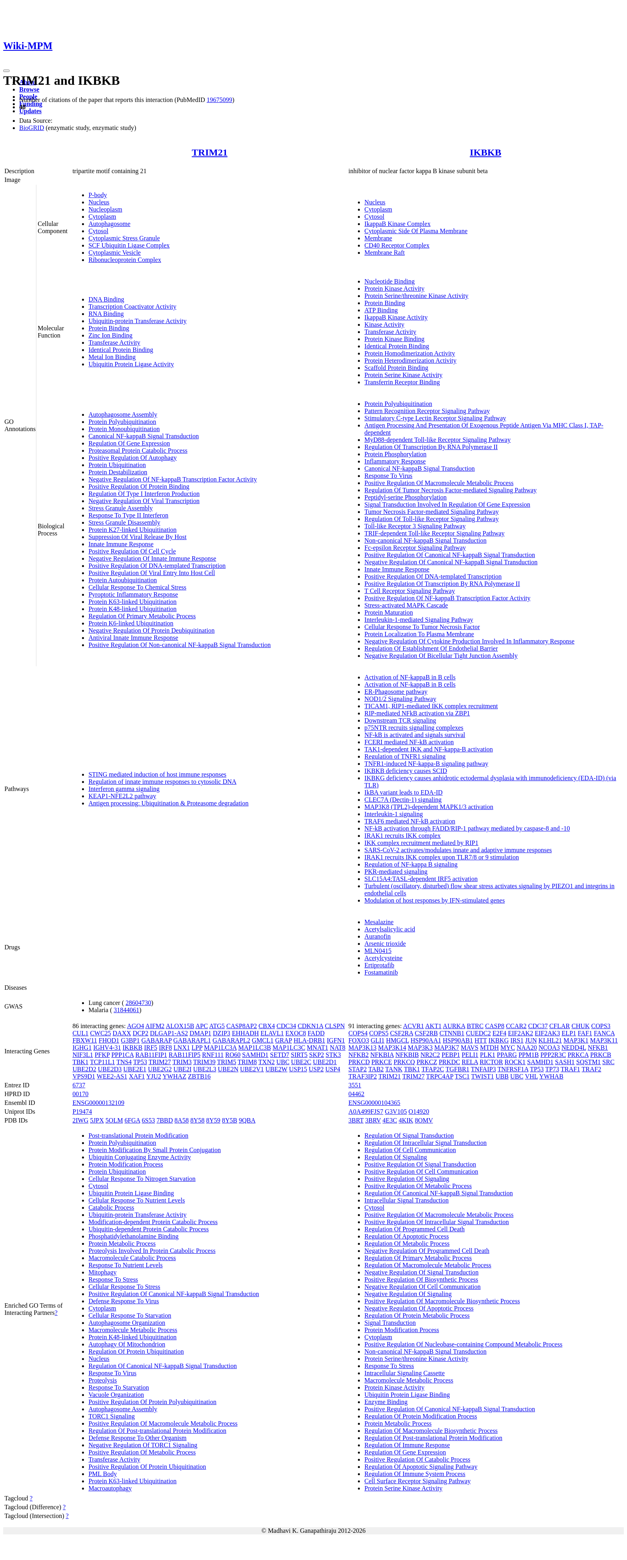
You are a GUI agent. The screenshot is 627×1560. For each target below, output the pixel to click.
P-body (97, 195)
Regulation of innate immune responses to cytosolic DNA (162, 781)
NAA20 (527, 1047)
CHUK (580, 1026)
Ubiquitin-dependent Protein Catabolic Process (148, 1229)
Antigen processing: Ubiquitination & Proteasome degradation (168, 803)
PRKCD (358, 1062)
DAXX (122, 1033)
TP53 (140, 1062)
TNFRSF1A (512, 1069)
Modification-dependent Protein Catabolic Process (153, 1221)
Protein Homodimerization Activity (409, 353)
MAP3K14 (392, 1047)
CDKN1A (310, 1026)
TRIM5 (226, 1062)
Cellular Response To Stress (124, 1286)
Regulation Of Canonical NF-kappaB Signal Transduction (162, 1365)
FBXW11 (84, 1040)
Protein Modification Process (125, 1164)
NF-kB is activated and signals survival (414, 734)
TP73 (552, 1069)
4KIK (406, 1120)
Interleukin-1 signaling (393, 814)
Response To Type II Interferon (128, 515)
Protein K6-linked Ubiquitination (130, 623)
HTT (481, 1040)
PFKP (102, 1054)
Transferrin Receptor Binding (402, 382)
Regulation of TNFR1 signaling (404, 756)
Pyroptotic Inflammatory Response (133, 594)
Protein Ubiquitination (117, 464)
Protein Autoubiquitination (122, 580)
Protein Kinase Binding (394, 339)
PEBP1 (450, 1054)
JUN (531, 1040)
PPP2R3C (553, 1054)
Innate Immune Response (121, 544)
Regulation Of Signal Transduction (409, 1135)
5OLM (114, 1120)
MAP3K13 (362, 1047)
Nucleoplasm (105, 209)
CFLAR (559, 1026)
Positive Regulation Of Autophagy (132, 457)
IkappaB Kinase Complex (397, 223)
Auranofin (377, 936)
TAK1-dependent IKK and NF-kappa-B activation (428, 749)
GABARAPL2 (231, 1040)
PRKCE (381, 1062)
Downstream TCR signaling (400, 720)
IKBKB (485, 152)
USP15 (298, 1069)
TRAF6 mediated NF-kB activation (409, 821)
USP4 (332, 1069)
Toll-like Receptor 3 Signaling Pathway (414, 526)
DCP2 (140, 1033)
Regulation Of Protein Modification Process (420, 1416)
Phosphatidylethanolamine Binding (133, 1236)
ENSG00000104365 (374, 1102)
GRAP (283, 1040)
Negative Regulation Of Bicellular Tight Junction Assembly (440, 655)
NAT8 (337, 1047)
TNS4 (124, 1062)
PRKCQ (404, 1062)
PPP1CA (122, 1054)
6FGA (132, 1120)
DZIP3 (221, 1033)
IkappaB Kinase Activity (395, 317)
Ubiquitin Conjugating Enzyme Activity (139, 1157)
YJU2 (153, 1076)
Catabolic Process (111, 1207)
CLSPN (335, 1026)
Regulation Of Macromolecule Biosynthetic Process (430, 1430)
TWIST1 (482, 1076)
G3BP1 (130, 1040)
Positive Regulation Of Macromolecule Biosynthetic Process (442, 1301)
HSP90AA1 (426, 1040)
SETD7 (279, 1054)
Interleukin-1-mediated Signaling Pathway (418, 619)
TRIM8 (247, 1062)
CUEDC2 (478, 1033)
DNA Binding (106, 299)
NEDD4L (573, 1047)
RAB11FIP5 (184, 1054)
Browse (29, 89)
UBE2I (183, 1069)
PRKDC (449, 1062)
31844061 (126, 1010)
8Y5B (229, 1120)
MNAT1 (317, 1047)
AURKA (454, 1026)
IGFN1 (336, 1040)
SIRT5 (299, 1054)
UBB (502, 1076)
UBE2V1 (252, 1069)
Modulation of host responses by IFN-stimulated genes (434, 900)
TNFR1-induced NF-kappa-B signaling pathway (426, 763)
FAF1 (585, 1033)
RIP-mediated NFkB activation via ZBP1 (417, 713)
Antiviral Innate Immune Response (133, 637)
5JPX (97, 1120)
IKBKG (499, 1040)
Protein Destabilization (117, 472)
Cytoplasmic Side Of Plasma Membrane (415, 231)
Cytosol (98, 231)
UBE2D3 (110, 1069)
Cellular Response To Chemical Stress (137, 587)
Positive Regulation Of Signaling (406, 1178)
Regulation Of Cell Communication (410, 1150)
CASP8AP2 (241, 1026)
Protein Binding (108, 328)
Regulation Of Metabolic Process (406, 1243)
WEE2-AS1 (112, 1076)
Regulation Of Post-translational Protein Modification (157, 1430)
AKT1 (433, 1026)
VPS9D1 (83, 1076)
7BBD (164, 1120)
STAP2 (357, 1069)
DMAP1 (200, 1033)
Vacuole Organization (116, 1394)
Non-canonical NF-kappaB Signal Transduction (425, 540)
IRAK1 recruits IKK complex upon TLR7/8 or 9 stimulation (441, 857)
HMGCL (397, 1040)
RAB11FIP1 (151, 1054)
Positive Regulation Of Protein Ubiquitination (147, 1466)
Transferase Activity (114, 342)
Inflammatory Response (394, 461)
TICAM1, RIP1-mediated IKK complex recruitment (431, 706)
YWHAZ (174, 1076)
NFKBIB (407, 1054)
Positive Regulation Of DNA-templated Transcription (157, 565)
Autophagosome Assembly (122, 414)
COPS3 (601, 1026)
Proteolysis (102, 1380)
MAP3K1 (575, 1040)
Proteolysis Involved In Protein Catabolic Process (152, 1250)
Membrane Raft (384, 252)
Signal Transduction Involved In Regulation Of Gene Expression (447, 504)
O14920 (419, 1111)
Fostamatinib (381, 972)
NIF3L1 (82, 1054)
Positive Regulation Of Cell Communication (421, 1171)
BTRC (475, 1026)
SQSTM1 (588, 1062)
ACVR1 (413, 1026)
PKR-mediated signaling (395, 871)
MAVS (469, 1047)
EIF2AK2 (520, 1033)
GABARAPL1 (192, 1040)
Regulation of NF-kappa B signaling (410, 864)
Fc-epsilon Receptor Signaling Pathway (415, 547)
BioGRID (31, 127)
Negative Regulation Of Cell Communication (422, 1286)
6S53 (148, 1120)
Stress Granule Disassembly (124, 522)
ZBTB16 (199, 1076)
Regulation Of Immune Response (407, 1445)
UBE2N (228, 1069)
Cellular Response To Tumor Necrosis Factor (422, 626)
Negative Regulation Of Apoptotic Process (418, 1308)
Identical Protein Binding (120, 349)
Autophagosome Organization (126, 1322)
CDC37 (538, 1026)
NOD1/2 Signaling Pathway (400, 698)
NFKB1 (598, 1047)
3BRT (355, 1120)
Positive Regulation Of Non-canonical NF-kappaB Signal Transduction (179, 644)
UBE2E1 (134, 1069)
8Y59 (213, 1120)
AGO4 (135, 1026)
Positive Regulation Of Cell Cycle (132, 551)
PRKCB (600, 1054)
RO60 (232, 1054)
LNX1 (182, 1047)
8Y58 (197, 1120)
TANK (393, 1069)
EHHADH (245, 1033)
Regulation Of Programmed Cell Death (414, 1229)
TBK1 (80, 1062)
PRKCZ (427, 1062)
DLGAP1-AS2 (169, 1033)
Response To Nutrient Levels (125, 1265)
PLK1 (487, 1054)
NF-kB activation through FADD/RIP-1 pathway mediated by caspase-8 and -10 (467, 828)
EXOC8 (296, 1033)
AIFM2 (154, 1026)
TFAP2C (432, 1069)
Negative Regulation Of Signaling (407, 1293)
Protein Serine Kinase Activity (403, 375)
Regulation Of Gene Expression (129, 443)
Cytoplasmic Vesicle (114, 252)
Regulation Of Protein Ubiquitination (136, 1351)
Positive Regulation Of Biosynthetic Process (421, 1279)
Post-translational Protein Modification (138, 1135)
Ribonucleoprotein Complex (124, 259)
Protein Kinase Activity (394, 288)
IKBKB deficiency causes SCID (405, 770)
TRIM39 (204, 1062)
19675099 (219, 99)
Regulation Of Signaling (395, 1157)
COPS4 (357, 1033)
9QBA (247, 1120)
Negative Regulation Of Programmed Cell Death (426, 1250)
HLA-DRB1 (309, 1040)
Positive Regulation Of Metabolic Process (142, 1452)
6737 (78, 1085)
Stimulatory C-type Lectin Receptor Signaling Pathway (435, 418)
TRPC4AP (439, 1076)
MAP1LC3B (254, 1047)
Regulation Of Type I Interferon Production (144, 493)
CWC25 (100, 1033)
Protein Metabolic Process (122, 1243)
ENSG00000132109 (98, 1102)
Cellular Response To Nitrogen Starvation (142, 1178)
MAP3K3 (420, 1047)
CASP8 (494, 1026)
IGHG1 (82, 1047)
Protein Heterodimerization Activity (410, 360)
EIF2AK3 (547, 1033)
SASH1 (565, 1062)
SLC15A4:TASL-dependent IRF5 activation (420, 878)
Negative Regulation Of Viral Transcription (144, 500)
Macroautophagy (110, 1488)
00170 (80, 1094)
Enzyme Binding (385, 1401)
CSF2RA (401, 1033)
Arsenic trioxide (385, 943)
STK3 (333, 1054)
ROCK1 (515, 1062)
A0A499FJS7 (365, 1111)
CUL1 (80, 1033)
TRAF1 (570, 1069)
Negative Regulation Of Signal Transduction (421, 1272)
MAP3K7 (446, 1047)
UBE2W (277, 1069)
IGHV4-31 (107, 1047)
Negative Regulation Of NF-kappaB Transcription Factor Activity (172, 479)
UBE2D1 (325, 1062)
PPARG (507, 1054)
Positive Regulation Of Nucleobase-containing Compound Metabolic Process (463, 1344)
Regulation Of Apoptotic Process (406, 1236)
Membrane (378, 238)
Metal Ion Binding (112, 357)
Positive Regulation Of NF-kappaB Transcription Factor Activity (447, 598)
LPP (197, 1047)
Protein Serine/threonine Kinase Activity (416, 295)
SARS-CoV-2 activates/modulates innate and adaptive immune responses (458, 850)
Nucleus (98, 202)
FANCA (604, 1033)
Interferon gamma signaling (124, 788)
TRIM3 (182, 1062)
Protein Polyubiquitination (122, 421)
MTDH (489, 1047)
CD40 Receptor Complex (396, 245)
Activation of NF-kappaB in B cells (409, 677)
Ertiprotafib (379, 965)
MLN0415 (377, 950)
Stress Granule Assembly (120, 508)
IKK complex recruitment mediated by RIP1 (421, 842)
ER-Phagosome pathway (395, 691)
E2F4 (499, 1033)
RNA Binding (106, 313)
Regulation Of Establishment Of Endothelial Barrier (431, 648)
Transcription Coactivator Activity (132, 306)
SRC (608, 1062)
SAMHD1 (255, 1054)
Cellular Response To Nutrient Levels (136, 1200)
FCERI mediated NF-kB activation (409, 742)
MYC (508, 1047)
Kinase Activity (384, 324)
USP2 (316, 1069)
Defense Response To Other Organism (137, 1437)
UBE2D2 (84, 1069)
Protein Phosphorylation (395, 454)
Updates (30, 111)
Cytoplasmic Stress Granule (124, 238)
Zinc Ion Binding (110, 335)
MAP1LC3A (220, 1047)
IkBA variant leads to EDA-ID (403, 792)
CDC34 (286, 1026)
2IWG (80, 1120)
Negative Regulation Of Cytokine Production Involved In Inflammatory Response (469, 641)
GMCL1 (263, 1040)
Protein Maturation (388, 612)
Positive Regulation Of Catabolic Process (417, 1459)
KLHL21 (550, 1040)
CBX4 (267, 1026)
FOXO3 (358, 1040)
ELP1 (568, 1033)
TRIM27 (159, 1062)
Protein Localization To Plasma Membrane (419, 634)
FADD (316, 1033)
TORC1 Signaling (111, 1416)
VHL (531, 1076)
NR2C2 (430, 1054)
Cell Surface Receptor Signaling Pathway (417, 1481)
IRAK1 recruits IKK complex (402, 835)
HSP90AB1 (458, 1040)
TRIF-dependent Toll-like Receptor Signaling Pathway (434, 533)
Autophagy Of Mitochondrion (126, 1344)
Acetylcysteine (383, 958)
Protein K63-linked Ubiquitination (132, 601)
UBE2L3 (204, 1069)
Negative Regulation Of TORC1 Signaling (142, 1445)
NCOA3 (549, 1047)
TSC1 (462, 1076)
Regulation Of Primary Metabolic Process (142, 616)
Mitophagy (102, 1272)
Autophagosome (109, 223)
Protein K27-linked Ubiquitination (132, 529)
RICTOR (491, 1062)
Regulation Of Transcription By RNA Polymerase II (430, 446)
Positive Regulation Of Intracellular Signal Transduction (436, 1221)
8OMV (424, 1120)
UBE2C (301, 1062)
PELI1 (470, 1054)
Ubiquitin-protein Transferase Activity (137, 321)
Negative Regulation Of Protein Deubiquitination (151, 630)
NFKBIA (382, 1054)
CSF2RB (426, 1033)
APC (202, 1026)
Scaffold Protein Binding (396, 367)
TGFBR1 (457, 1069)
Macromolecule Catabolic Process (132, 1257)
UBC (283, 1062)
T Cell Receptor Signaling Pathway (409, 590)
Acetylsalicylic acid (389, 929)
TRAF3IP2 (362, 1076)
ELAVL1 (272, 1033)
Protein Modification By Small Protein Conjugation (154, 1150)
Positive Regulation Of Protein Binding (138, 486)
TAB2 (376, 1069)
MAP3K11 (604, 1040)
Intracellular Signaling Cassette (404, 1373)
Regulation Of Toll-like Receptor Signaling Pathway (431, 518)
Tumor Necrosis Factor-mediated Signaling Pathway (431, 511)
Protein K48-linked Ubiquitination (132, 608)
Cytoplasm (102, 216)
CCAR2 (516, 1026)
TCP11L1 (102, 1062)
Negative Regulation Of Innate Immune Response (152, 558)
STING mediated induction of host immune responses (157, 774)
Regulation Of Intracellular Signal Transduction (425, 1142)
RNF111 (213, 1054)
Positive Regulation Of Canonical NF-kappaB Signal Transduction (449, 554)
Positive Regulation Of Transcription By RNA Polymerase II (442, 583)
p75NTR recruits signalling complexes (413, 727)
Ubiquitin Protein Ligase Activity (131, 364)
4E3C (390, 1120)
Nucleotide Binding (389, 281)
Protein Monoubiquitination (124, 428)
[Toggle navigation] (6, 71)
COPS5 (378, 1033)
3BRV (373, 1120)
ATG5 (217, 1026)
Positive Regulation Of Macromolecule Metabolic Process (438, 482)
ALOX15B (180, 1026)
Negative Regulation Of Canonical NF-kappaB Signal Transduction (450, 562)
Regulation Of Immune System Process (414, 1473)
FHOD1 (109, 1040)
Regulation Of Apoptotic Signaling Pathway (420, 1466)
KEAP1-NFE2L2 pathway (122, 796)
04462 (356, 1094)
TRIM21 (210, 152)
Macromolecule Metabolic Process (132, 1329)
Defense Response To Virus (123, 1301)
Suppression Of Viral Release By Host (137, 536)
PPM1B (529, 1054)
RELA (470, 1062)
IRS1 (516, 1040)
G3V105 (396, 1111)
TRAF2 (591, 1069)
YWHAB (551, 1076)
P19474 (82, 1111)
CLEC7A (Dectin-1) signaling (402, 799)
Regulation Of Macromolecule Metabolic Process (427, 1265)
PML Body (102, 1473)
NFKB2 (358, 1054)
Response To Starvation (118, 1387)
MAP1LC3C (289, 1047)
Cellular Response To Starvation (129, 1315)
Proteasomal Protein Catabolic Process (138, 450)
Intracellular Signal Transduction (406, 1200)
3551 (354, 1085)
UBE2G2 (160, 1069)
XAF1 (137, 1076)
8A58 (181, 1120)
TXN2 (266, 1062)
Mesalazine (378, 922)
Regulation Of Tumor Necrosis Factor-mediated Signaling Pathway (450, 490)
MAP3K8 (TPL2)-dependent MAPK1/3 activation (428, 806)
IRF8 (165, 1047)
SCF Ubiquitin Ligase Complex (129, 245)
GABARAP (156, 1040)
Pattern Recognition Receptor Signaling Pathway (427, 410)
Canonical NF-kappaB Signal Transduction (143, 436)
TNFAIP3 (483, 1069)
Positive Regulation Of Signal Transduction (420, 1164)
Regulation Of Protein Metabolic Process (416, 1315)
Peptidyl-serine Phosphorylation (405, 497)
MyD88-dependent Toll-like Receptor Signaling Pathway (437, 439)
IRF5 (150, 1047)
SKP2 (316, 1054)
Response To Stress (113, 1279)
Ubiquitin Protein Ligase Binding (131, 1193)
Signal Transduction (389, 1322)
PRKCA (577, 1054)
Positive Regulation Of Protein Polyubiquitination (152, 1401)
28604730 (138, 1002)
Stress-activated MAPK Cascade (406, 605)
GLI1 (378, 1040)
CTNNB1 (451, 1033)
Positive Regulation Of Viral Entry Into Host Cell (151, 572)
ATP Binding (380, 310)
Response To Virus (388, 475)
